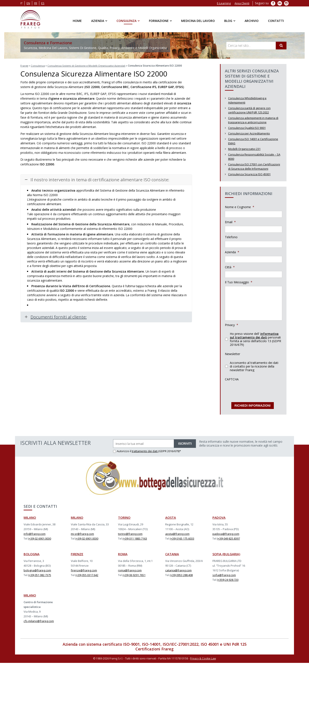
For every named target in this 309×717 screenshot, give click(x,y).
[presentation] (257, 391)
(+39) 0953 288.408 (181, 574)
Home (77, 21)
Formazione (159, 21)
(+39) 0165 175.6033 (182, 537)
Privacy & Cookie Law (203, 657)
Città (230, 267)
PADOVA (219, 516)
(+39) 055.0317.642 (86, 574)
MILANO (30, 516)
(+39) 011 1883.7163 (135, 537)
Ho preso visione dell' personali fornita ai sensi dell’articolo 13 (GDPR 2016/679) (255, 339)
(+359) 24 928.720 (227, 578)
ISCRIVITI (185, 442)
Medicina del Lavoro (198, 21)
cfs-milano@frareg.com (39, 620)
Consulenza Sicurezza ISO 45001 (249, 174)
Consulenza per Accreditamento (249, 133)
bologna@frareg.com (37, 569)
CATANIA (172, 553)
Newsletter (232, 354)
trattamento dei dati (145, 450)
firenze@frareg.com (84, 569)
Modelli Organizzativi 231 (244, 149)
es (42, 3)
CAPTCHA (232, 379)
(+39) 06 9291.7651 (134, 574)
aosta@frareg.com (177, 532)
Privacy (231, 325)
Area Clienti (242, 3)
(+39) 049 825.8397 (228, 537)
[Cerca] (281, 45)
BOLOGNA (31, 553)
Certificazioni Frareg (154, 647)
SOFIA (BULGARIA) (226, 553)
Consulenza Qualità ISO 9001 (247, 128)
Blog (228, 21)
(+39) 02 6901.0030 (39, 537)
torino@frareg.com (130, 532)
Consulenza (126, 21)
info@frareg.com (34, 532)
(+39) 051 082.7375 (39, 574)
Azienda (97, 21)
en (28, 3)
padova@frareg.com (225, 532)
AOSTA (170, 516)
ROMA (122, 553)
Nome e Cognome (239, 207)
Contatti (276, 21)
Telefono (231, 237)
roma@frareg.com (130, 569)
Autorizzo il (122, 450)
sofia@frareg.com (224, 574)
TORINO (124, 516)
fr (35, 3)
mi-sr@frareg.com (82, 532)
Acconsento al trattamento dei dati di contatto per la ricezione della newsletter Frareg (254, 366)
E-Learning (224, 3)
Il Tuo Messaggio (238, 282)
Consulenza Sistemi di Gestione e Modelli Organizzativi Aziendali (87, 65)
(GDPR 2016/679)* (169, 450)
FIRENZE (77, 553)
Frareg (24, 65)
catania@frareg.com (178, 569)
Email (230, 222)
